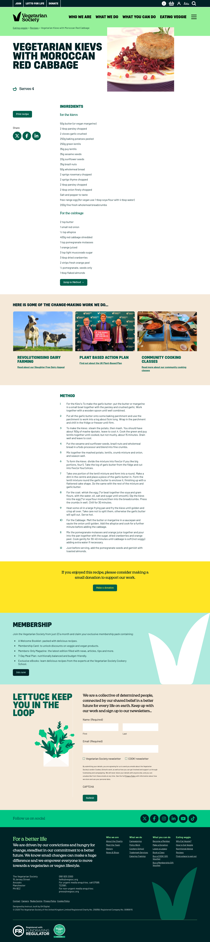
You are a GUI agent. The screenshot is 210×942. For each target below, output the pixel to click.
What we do (107, 16)
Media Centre (36, 901)
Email (92, 741)
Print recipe (22, 114)
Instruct (28, 906)
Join (18, 3)
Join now (21, 672)
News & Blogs (112, 852)
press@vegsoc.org (69, 891)
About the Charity (114, 841)
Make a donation (105, 588)
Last (125, 733)
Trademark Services (138, 852)
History (109, 848)
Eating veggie (173, 16)
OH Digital (45, 906)
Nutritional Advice (184, 848)
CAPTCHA (88, 786)
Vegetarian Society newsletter (103, 758)
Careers (25, 901)
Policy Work (134, 845)
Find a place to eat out (186, 856)
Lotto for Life (35, 3)
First (85, 733)
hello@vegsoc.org (68, 879)
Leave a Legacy (160, 848)
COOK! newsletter (138, 758)
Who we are (80, 16)
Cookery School (136, 848)
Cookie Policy (63, 901)
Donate (53, 3)
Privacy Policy (130, 776)
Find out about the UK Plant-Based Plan (101, 363)
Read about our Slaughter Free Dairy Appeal (41, 367)
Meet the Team (113, 845)
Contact (16, 901)
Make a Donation (160, 845)
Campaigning (135, 841)
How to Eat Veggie (184, 845)
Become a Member (161, 841)
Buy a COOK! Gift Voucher (160, 857)
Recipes (34, 27)
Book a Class (158, 852)
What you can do (139, 16)
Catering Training (137, 856)
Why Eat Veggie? (183, 841)
